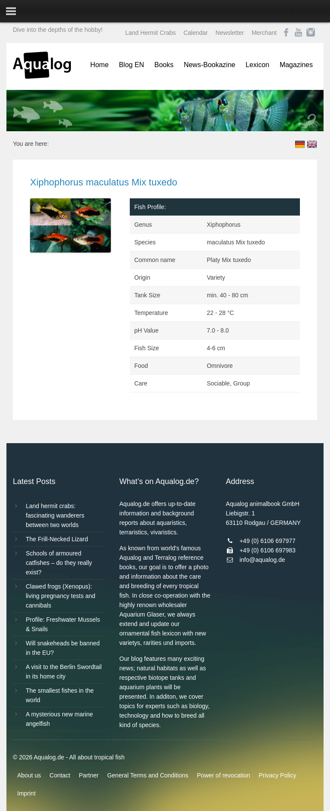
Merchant (264, 32)
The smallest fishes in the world (60, 695)
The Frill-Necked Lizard (57, 539)
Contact (59, 775)
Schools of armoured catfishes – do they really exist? (59, 563)
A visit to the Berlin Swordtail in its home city (64, 671)
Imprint (26, 793)
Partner (89, 775)
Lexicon (257, 64)
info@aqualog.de (262, 559)
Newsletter (230, 32)
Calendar (195, 32)
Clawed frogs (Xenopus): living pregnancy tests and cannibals (60, 596)
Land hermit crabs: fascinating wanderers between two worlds (55, 515)
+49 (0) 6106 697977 (267, 540)
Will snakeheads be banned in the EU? (63, 648)
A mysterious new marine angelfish (59, 719)
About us (29, 775)
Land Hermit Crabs (150, 32)
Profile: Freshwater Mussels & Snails (63, 624)
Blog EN (131, 64)
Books (163, 64)
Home (99, 64)
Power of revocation (223, 775)
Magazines (296, 64)
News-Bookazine (209, 64)
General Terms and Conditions (147, 775)
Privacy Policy (277, 775)
